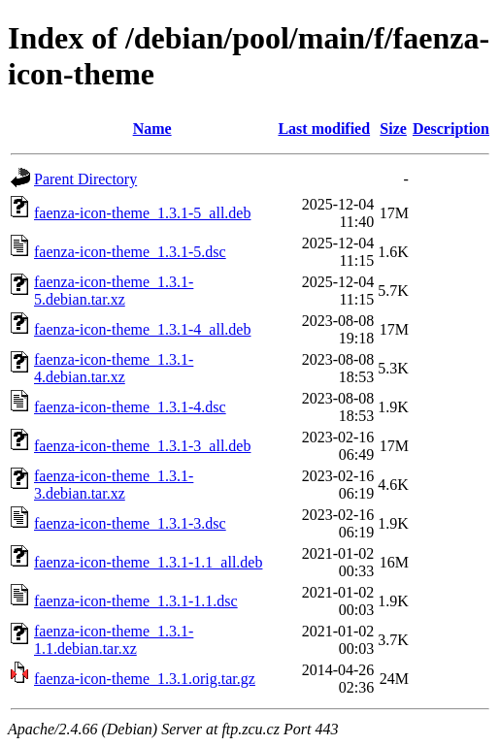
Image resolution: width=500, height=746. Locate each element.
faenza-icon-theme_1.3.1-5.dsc (130, 251)
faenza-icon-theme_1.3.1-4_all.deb (142, 329)
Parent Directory (85, 179)
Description (451, 128)
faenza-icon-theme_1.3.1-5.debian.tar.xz (113, 291)
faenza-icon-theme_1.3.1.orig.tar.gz (144, 678)
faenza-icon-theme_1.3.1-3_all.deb (142, 446)
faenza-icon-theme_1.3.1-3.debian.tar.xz (113, 485)
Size (393, 128)
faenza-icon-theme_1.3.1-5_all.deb (142, 213)
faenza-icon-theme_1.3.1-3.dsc (130, 523)
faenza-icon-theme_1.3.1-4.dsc (130, 407)
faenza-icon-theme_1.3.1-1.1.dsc (136, 601)
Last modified (324, 128)
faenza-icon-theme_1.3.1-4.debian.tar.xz (113, 368)
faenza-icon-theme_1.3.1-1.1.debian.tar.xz (113, 640)
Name (152, 128)
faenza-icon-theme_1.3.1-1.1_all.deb (148, 562)
